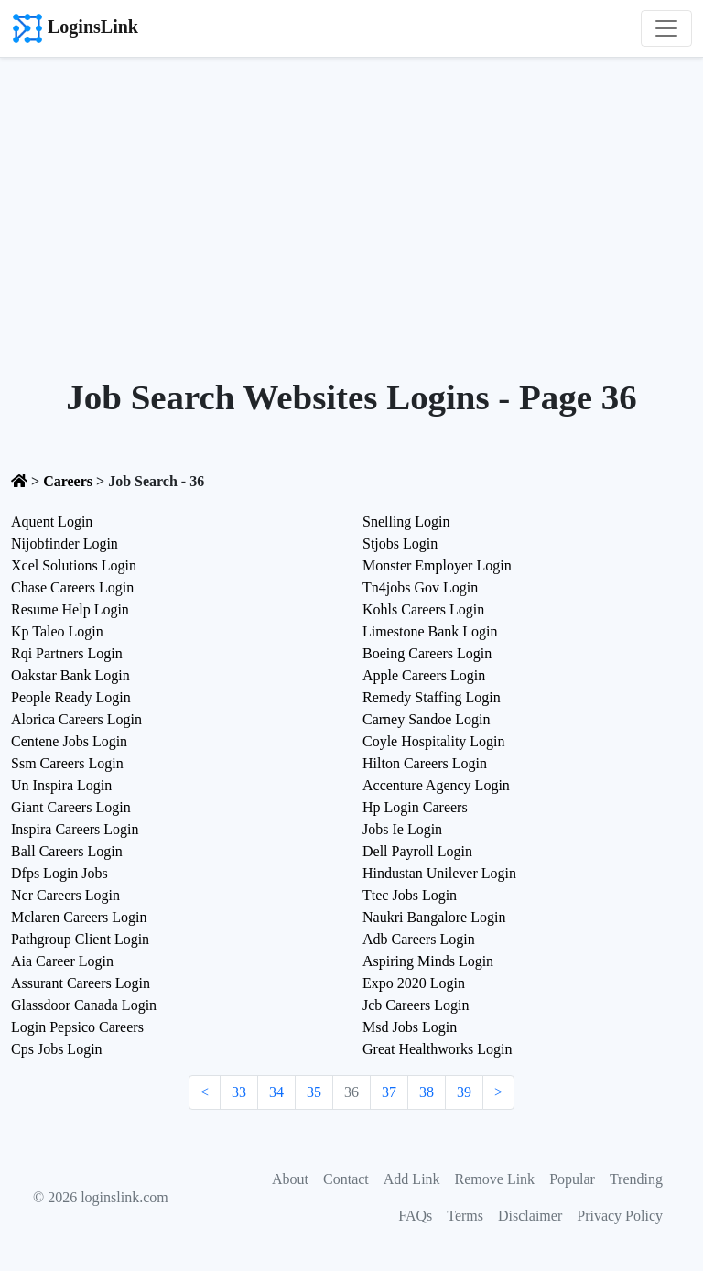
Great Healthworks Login (437, 1049)
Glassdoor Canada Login (84, 1005)
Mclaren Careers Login (78, 917)
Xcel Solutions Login (73, 565)
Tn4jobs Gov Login (420, 587)
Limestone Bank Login (430, 631)
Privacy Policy (620, 1215)
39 (464, 1092)
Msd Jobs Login (409, 1027)
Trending (636, 1179)
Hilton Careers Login (424, 763)
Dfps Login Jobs (59, 873)
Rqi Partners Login (67, 653)
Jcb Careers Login (415, 1005)
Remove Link (495, 1179)
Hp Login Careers (415, 807)
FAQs (415, 1215)
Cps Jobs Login (57, 1049)
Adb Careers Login (418, 939)
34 (276, 1092)
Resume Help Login (70, 609)
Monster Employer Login (437, 565)
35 (314, 1092)
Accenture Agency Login (436, 785)
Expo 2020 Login (413, 983)
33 (239, 1092)
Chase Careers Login (72, 587)
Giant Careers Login (71, 807)
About (290, 1179)
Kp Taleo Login (57, 631)
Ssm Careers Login (67, 763)
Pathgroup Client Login (80, 939)
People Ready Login (71, 697)
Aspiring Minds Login (427, 961)
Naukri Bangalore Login (433, 917)
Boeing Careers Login (427, 653)
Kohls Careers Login (423, 609)
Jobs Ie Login (402, 829)
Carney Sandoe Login (426, 719)
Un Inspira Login (61, 785)
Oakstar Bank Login (70, 675)
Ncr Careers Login (65, 895)
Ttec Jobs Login (409, 895)
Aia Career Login (62, 961)
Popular (572, 1179)
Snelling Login (406, 521)
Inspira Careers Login (75, 829)
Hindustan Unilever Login (439, 873)
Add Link (412, 1179)
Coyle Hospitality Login (433, 741)
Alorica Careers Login (76, 719)
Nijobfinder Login (64, 543)
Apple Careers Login (423, 675)
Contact (346, 1179)
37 (389, 1092)
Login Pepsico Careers (77, 1027)
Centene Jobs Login (69, 741)
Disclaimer (530, 1215)
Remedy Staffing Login (431, 697)
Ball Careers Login (67, 851)
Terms (465, 1215)
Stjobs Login (400, 543)
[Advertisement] (351, 195)
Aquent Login (51, 521)
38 (426, 1092)
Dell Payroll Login (417, 851)
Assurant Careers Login (80, 983)
